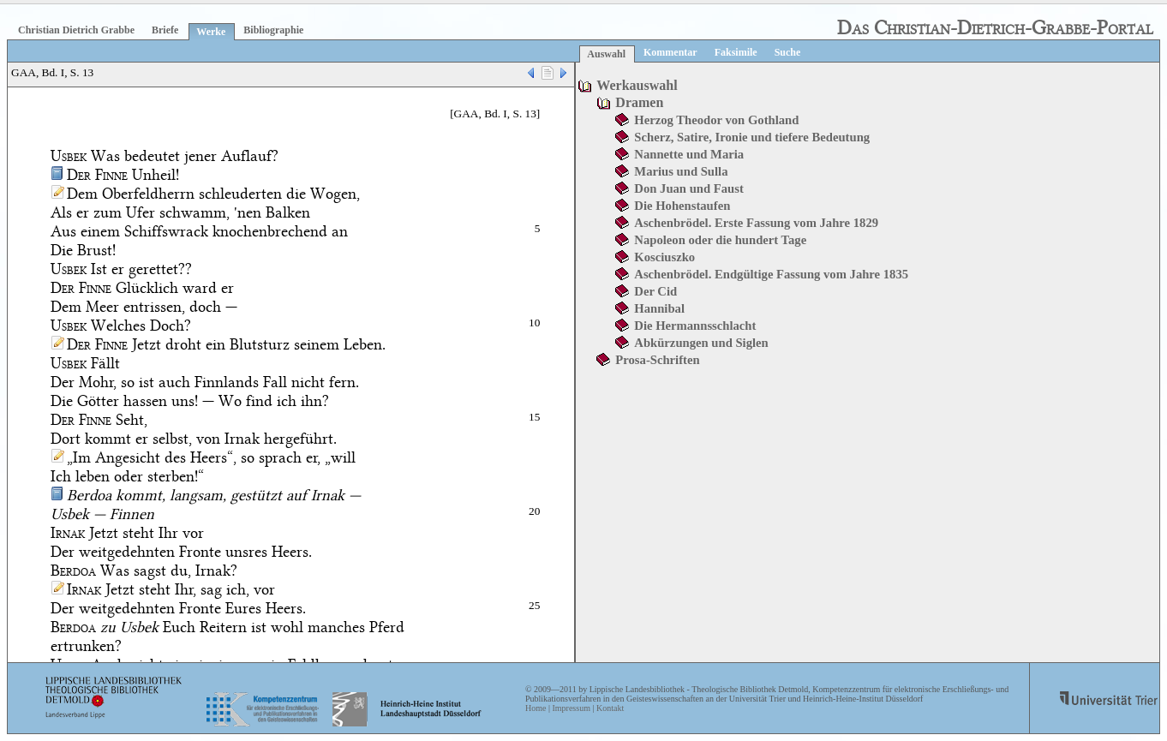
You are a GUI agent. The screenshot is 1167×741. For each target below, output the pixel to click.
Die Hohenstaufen (682, 205)
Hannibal (659, 308)
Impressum (570, 708)
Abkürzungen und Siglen (701, 343)
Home (535, 708)
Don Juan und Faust (688, 188)
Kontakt (610, 708)
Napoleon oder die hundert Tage (720, 240)
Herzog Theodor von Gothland (716, 120)
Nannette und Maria (689, 154)
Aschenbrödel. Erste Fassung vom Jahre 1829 (756, 223)
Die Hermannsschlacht (695, 325)
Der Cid (655, 291)
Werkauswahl (636, 85)
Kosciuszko (664, 257)
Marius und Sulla (680, 171)
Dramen (639, 102)
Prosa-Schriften (657, 360)
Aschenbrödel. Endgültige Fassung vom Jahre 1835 (771, 274)
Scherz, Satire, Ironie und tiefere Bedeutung (752, 137)
